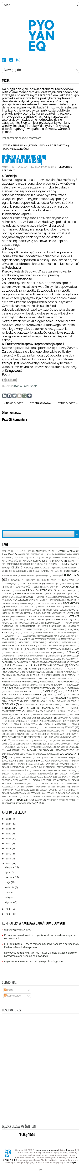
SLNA (45, 698)
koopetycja (22, 629)
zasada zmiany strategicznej (40, 796)
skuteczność (32, 698)
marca (9, 892)
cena (27, 567)
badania (57, 560)
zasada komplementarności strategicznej (54, 770)
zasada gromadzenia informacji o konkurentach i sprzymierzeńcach (39, 767)
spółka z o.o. (52, 704)
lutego (9, 897)
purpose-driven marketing (36, 685)
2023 (9, 828)
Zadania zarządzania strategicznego (50, 750)
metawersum (69, 642)
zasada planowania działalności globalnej (45, 777)
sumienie (48, 711)
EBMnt (8, 586)
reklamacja (72, 684)
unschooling (55, 737)
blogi (5, 567)
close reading (41, 571)
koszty (49, 629)
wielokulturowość (60, 743)
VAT (4, 740)
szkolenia (47, 717)
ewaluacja (68, 586)
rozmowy (73, 688)
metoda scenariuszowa (50, 645)
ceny (36, 567)
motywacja (55, 649)
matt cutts (8, 642)
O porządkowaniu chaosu (45, 1150)
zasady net (68, 796)
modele (17, 649)
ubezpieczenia (33, 737)
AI (52, 551)
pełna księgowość (69, 662)
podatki (74, 665)
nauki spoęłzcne (14, 652)
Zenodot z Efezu (56, 800)
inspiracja (70, 606)
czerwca (9, 877)
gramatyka (62, 597)
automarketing (32, 560)
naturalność (72, 649)
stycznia (9, 902)
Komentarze (12, 995)
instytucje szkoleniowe (60, 609)
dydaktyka (68, 580)
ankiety (33, 557)
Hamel (42, 600)
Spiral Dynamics (57, 701)
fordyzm (6, 593)
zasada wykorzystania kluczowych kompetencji (27, 793)
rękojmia (59, 688)
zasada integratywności (15, 770)
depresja (43, 575)
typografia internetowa (63, 734)
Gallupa (52, 593)
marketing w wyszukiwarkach (39, 639)
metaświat (38, 642)
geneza (64, 593)
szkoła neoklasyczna (26, 724)
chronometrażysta (66, 567)
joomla (19, 619)
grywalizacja (12, 600)
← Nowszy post (13, 403)
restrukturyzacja (41, 688)
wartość (7, 743)
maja (8, 882)
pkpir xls (21, 665)
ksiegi (5, 632)
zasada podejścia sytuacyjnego (50, 780)
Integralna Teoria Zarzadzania (29, 616)
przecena (7, 678)
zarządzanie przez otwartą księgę (56, 757)
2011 (13, 551)
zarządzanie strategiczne (19, 760)
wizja (76, 743)
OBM (59, 652)
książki (72, 629)
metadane (23, 642)
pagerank (7, 662)
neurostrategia (36, 652)
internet (73, 616)
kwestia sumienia (44, 632)
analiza (7, 554)
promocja (70, 675)
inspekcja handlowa (49, 606)
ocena (71, 652)
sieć (60, 694)
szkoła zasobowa (26, 727)
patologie (51, 662)
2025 (9, 818)
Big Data (53, 564)
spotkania (8, 704)
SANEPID (48, 691)
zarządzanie (69, 753)
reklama (57, 685)
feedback (46, 590)
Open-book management (31, 655)
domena (70, 574)
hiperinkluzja (9, 603)
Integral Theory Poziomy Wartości (43, 613)
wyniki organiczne (68, 746)
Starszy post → (68, 403)
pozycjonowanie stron (39, 671)
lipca (8, 872)
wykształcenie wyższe (42, 747)
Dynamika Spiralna (30, 583)
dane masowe (28, 575)
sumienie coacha (67, 711)
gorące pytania (45, 597)
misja (4, 649)
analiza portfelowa (57, 554)
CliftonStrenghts (18, 571)
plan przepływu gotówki (47, 665)
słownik (62, 697)
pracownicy (69, 672)
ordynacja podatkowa (26, 659)
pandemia (22, 662)
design (55, 575)
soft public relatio (34, 701)
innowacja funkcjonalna (19, 606)
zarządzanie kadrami (20, 757)
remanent (22, 688)
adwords (41, 551)
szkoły (69, 727)
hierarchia (70, 600)
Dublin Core (49, 580)
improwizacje (26, 603)
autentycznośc (10, 560)
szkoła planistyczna (54, 724)
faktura (6, 590)
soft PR (15, 701)
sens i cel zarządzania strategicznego (40, 693)
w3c (59, 740)
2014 (9, 843)
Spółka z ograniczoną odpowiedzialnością (24, 159)
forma (33, 145)
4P (21, 551)
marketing (9, 639)
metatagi (53, 642)
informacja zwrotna (48, 603)
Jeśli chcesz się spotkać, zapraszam (21, 138)
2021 (9, 838)
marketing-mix (68, 639)
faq (29, 590)
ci (3, 571)
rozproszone (12, 691)
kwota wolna (64, 632)
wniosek (9, 747)
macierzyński (29, 635)
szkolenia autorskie (68, 717)
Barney (72, 560)
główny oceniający (12, 597)
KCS (74, 619)
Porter (32, 668)
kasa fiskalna (58, 619)
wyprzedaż (13, 750)
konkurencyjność (52, 626)
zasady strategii (15, 800)
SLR (52, 698)
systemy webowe (27, 717)
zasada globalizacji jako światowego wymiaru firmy (46, 764)
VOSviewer (39, 740)
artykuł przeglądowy (64, 557)
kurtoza (28, 632)
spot (73, 701)
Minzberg (71, 645)
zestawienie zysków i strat (17, 803)
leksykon (9, 635)
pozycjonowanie (11, 671)
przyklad (30, 681)
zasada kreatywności (40, 773)
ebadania (66, 583)
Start (6, 145)
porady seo (14, 668)
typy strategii (11, 737)
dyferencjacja (9, 583)
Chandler (48, 567)
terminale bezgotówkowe (29, 730)
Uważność (70, 737)
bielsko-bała (37, 564)
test (31, 734)
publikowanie (10, 684)
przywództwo (47, 681)
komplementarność (29, 623)
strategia (9, 708)
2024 (9, 823)
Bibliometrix (8, 564)
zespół (72, 800)
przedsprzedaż (28, 678)
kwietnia (10, 887)
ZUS (38, 803)
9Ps (29, 551)
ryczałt (28, 691)
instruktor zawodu (30, 610)
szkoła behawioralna (16, 721)
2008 (9, 914)
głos (73, 593)
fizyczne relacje (66, 590)
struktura (33, 711)
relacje (9, 688)
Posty (8, 990)
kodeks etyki (70, 1162)
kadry (30, 619)
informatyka (71, 603)
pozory (71, 668)
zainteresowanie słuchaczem (17, 754)
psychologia (66, 681)
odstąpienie (8, 655)
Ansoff (44, 557)
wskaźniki (22, 747)
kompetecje (8, 623)
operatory (53, 655)
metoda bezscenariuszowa (17, 645)
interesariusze (56, 616)
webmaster (22, 743)
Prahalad (7, 675)
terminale (7, 730)
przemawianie (11, 681)
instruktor (8, 610)
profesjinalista (52, 675)
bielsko (22, 564)
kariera (42, 619)
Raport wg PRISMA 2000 (17, 929)
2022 (9, 833)
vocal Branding (20, 740)
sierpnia (9, 867)
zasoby (39, 800)
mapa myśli (45, 635)
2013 (9, 848)
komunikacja (52, 622)
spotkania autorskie (30, 704)
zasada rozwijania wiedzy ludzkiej (45, 786)
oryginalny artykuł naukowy (59, 659)
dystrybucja (51, 583)
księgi (17, 632)
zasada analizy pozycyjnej (54, 760)
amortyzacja (66, 551)
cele (14, 567)
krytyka (60, 629)
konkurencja (27, 626)
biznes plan (20, 145)
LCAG (76, 632)
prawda (21, 675)
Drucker (30, 580)
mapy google (61, 635)
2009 (9, 909)
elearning (40, 586)
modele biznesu (38, 649)
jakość (9, 619)
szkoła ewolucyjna (41, 721)
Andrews (19, 557)
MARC (73, 635)
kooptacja (36, 629)
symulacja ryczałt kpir (15, 714)
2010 (4, 551)
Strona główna (40, 403)
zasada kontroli (11, 773)
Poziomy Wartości (52, 668)
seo (50, 694)
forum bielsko (35, 593)
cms (56, 571)
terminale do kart (55, 730)
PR (58, 672)
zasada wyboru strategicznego (57, 790)
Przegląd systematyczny (59, 678)
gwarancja (28, 600)
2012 (9, 853)
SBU (60, 691)
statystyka (69, 704)
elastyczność (23, 586)
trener (42, 733)
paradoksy (37, 662)
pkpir (8, 665)
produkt (34, 675)
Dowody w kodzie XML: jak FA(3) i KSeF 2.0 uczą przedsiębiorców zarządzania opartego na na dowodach (40, 954)
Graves (75, 596)
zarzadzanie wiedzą (46, 754)
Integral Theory (10, 613)
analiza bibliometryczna (30, 554)
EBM (76, 583)
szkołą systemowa (50, 727)
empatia (54, 586)
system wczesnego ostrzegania (49, 714)
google (29, 597)
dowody (15, 580)
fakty (18, 590)
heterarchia (55, 600)
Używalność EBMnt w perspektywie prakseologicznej (33, 961)
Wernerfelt (39, 743)
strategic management (43, 708)
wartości (71, 740)
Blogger (70, 1150)
